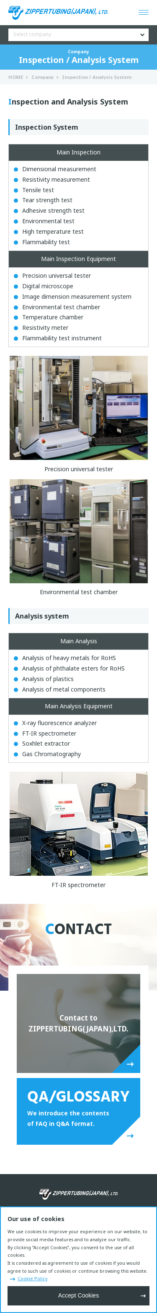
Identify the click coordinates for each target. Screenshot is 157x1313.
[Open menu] (143, 12)
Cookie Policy (32, 1279)
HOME (15, 77)
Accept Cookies (78, 1295)
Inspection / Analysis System (96, 77)
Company (42, 77)
